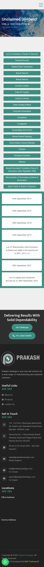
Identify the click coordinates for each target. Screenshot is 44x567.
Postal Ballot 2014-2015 (22, 130)
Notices (22, 162)
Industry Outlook (22, 98)
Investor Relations (18, 24)
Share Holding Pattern (22, 104)
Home (4, 24)
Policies (22, 149)
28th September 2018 (22, 222)
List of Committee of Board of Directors (22, 54)
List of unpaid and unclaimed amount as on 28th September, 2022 (22, 279)
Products (9, 399)
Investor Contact (22, 85)
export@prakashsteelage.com (22, 476)
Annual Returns (22, 79)
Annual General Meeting (22, 136)
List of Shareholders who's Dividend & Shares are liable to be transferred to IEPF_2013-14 (22, 250)
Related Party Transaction (22, 66)
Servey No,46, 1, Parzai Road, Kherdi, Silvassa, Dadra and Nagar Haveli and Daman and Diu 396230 (25, 437)
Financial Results (22, 60)
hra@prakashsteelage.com (20, 468)
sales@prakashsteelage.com (21, 457)
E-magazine (22, 123)
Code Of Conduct (22, 92)
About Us (9, 394)
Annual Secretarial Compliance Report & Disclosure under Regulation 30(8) (22, 169)
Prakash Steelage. (26, 555)
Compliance (22, 117)
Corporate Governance (22, 111)
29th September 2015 (22, 198)
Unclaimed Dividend (22, 155)
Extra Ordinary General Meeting (22, 142)
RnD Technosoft (31, 561)
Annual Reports (22, 73)
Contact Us (9, 404)
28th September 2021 (22, 265)
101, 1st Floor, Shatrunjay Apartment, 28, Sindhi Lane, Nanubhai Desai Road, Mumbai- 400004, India (25, 426)
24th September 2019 (22, 235)
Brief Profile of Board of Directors (22, 186)
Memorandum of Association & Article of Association (22, 179)
